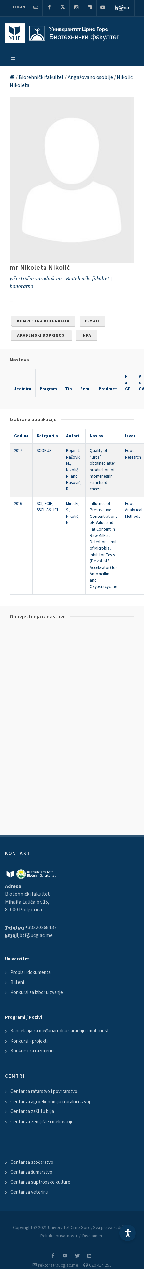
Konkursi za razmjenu (32, 1050)
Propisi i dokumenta (30, 972)
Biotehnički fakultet (42, 77)
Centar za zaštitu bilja (32, 1111)
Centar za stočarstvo (31, 1162)
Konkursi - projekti (29, 1041)
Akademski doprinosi (41, 335)
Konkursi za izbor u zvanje (36, 992)
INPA (86, 335)
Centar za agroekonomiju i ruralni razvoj (50, 1101)
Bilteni (17, 982)
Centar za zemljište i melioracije (42, 1121)
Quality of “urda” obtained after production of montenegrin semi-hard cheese (102, 470)
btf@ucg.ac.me (36, 935)
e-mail (92, 321)
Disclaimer (92, 1236)
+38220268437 (41, 927)
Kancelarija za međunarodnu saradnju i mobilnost (59, 1030)
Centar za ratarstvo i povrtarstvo (43, 1091)
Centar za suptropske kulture (40, 1182)
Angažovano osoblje (91, 77)
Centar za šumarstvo (31, 1172)
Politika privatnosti (58, 1236)
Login (19, 7)
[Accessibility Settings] (127, 1233)
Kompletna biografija (43, 321)
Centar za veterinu (29, 1192)
